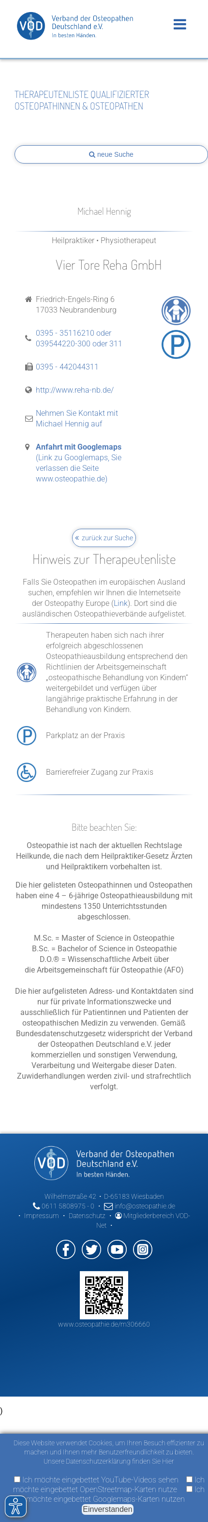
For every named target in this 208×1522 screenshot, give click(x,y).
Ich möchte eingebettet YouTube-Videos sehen (96, 1479)
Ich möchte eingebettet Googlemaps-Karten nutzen (115, 1494)
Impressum (41, 1216)
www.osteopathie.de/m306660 (104, 1324)
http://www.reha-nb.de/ (75, 390)
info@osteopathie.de (139, 1206)
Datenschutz (87, 1216)
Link (121, 603)
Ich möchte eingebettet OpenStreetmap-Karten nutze (109, 1484)
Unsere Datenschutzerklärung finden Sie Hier (109, 1461)
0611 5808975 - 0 (63, 1206)
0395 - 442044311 (67, 366)
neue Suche (111, 154)
